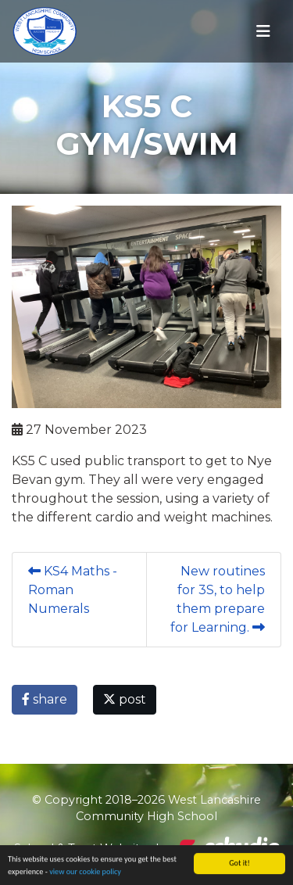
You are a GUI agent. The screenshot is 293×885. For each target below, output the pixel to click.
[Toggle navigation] (263, 31)
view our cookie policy (85, 872)
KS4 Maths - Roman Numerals (72, 590)
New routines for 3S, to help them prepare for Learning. (217, 599)
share (44, 699)
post (124, 699)
